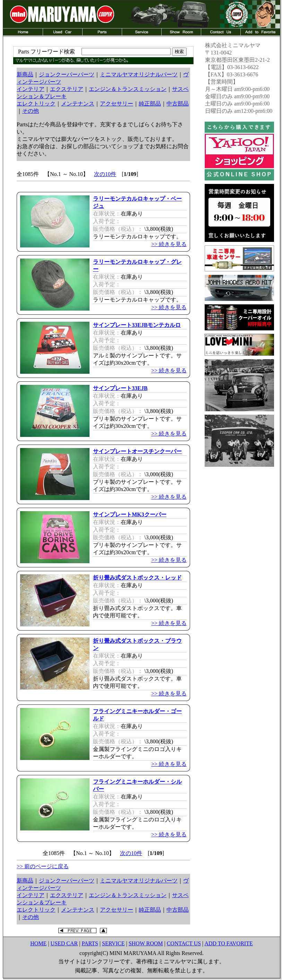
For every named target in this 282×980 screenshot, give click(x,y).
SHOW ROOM (146, 943)
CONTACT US (184, 943)
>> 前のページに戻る (43, 866)
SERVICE (113, 943)
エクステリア (66, 89)
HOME (38, 943)
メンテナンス (77, 104)
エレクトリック (36, 104)
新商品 (25, 74)
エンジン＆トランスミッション (127, 89)
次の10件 (105, 174)
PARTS (90, 943)
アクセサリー (116, 104)
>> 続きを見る (169, 244)
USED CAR (64, 943)
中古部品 (177, 104)
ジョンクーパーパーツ (66, 74)
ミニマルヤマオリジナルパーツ (139, 74)
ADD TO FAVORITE (228, 943)
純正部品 (150, 104)
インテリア (30, 89)
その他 (30, 111)
